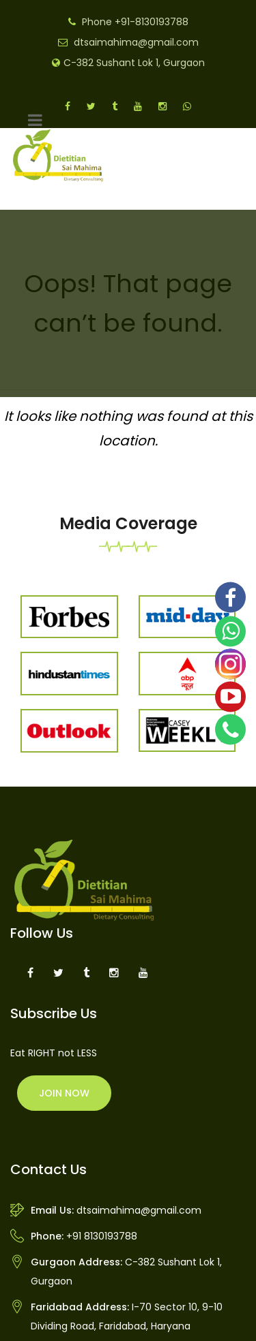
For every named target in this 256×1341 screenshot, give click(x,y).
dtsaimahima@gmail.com (136, 42)
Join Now (64, 1093)
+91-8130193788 (151, 22)
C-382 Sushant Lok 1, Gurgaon (134, 62)
